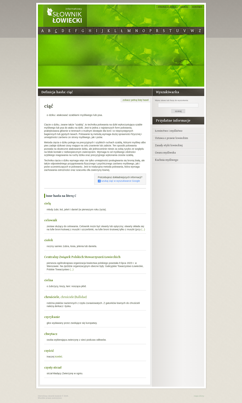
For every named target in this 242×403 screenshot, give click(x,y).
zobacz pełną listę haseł (135, 100)
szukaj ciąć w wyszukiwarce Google (119, 180)
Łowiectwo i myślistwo (168, 131)
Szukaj (184, 6)
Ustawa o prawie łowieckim (171, 138)
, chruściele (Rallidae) (65, 297)
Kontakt (197, 6)
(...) (143, 229)
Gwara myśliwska (165, 152)
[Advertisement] (121, 60)
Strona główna (167, 6)
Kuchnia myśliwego (166, 160)
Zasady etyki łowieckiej (169, 145)
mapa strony (199, 396)
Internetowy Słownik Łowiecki (65, 16)
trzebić (58, 356)
